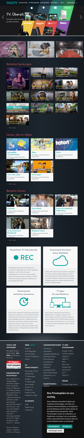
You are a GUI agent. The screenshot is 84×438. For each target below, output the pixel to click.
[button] (77, 3)
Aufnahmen (44, 3)
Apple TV (65, 359)
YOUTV (11, 3)
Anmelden (71, 3)
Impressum (29, 410)
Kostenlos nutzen (31, 395)
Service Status (30, 354)
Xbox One (65, 364)
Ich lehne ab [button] (67, 426)
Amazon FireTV (67, 351)
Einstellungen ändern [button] (55, 431)
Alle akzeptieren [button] (54, 426)
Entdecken (23, 3)
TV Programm (34, 3)
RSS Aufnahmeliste (50, 373)
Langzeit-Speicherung (51, 354)
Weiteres (54, 3)
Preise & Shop (30, 392)
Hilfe (62, 3)
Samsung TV (66, 370)
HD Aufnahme (49, 359)
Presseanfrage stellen (69, 384)
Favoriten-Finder (49, 356)
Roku (64, 362)
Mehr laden (12, 128)
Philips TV (65, 375)
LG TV (64, 372)
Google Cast (66, 367)
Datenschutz (29, 407)
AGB (26, 404)
